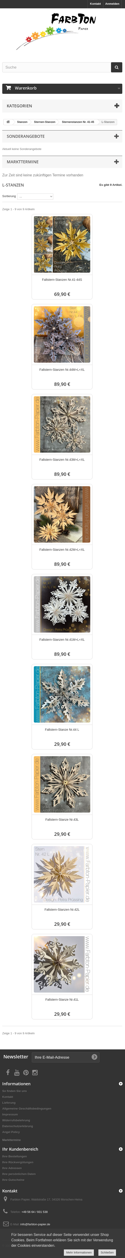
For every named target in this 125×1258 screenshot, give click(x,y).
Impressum (10, 1114)
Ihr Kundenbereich (20, 1149)
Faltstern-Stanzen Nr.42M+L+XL (62, 549)
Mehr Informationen (79, 1252)
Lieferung (9, 1102)
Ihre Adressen (12, 1168)
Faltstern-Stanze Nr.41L (62, 999)
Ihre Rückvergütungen (17, 1162)
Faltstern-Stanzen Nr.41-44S (62, 279)
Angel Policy (11, 1132)
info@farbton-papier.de (35, 1224)
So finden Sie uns (14, 1091)
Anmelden (112, 3)
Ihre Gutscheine (13, 1180)
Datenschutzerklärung (17, 1126)
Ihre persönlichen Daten (19, 1174)
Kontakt (95, 3)
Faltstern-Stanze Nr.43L (62, 819)
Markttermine (11, 1140)
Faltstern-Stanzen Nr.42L (62, 909)
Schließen (107, 1252)
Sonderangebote (26, 136)
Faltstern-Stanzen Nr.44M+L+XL (62, 369)
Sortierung (9, 196)
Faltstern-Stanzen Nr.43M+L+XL (62, 459)
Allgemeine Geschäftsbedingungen (26, 1108)
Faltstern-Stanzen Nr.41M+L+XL (62, 639)
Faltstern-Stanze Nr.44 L (62, 729)
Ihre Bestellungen (14, 1156)
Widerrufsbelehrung (16, 1120)
